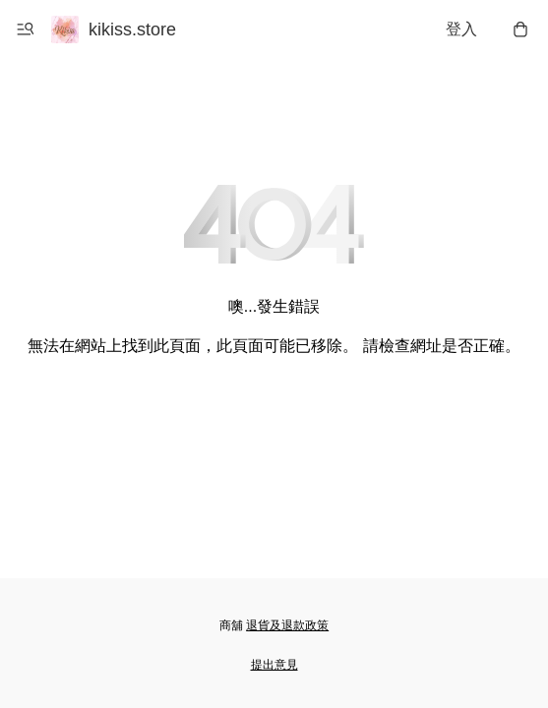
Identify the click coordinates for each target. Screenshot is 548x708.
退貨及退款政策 (287, 625)
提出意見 (274, 665)
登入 (461, 29)
